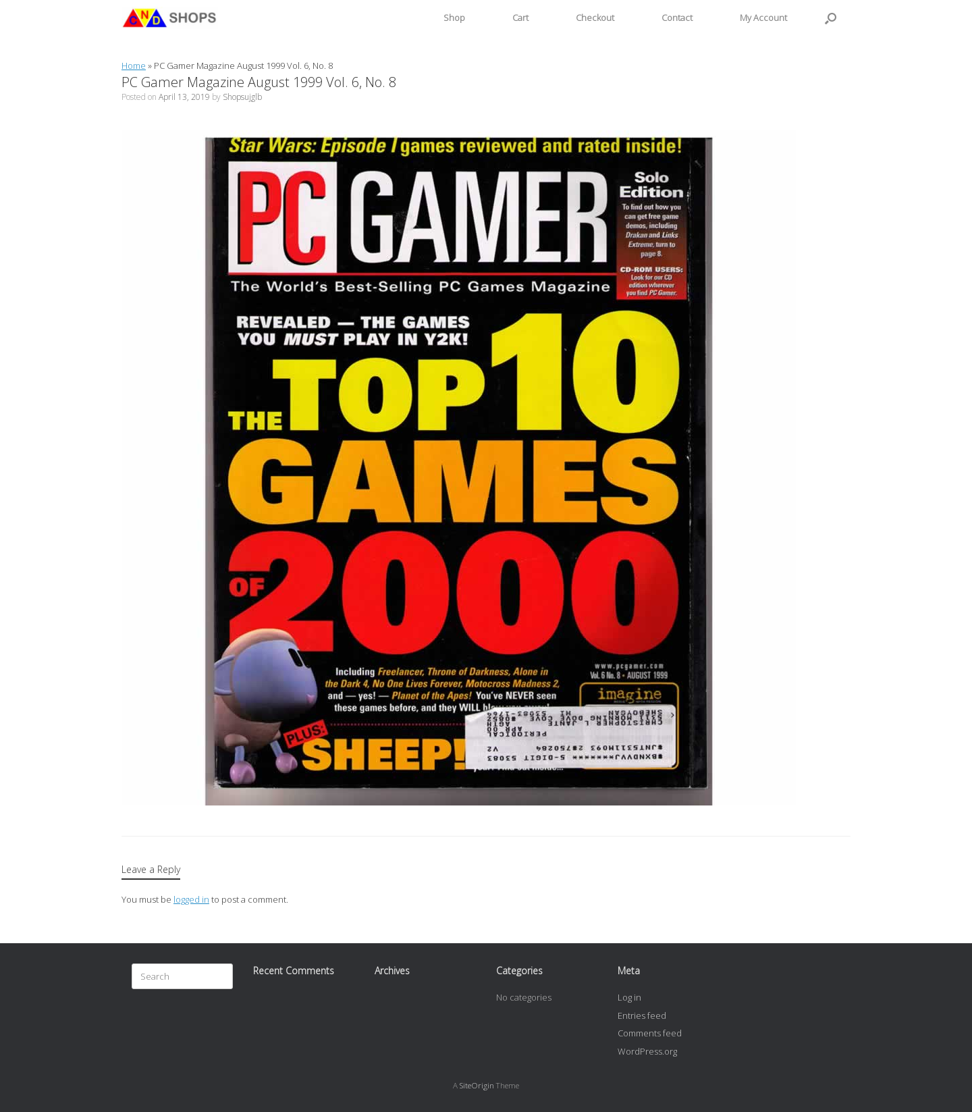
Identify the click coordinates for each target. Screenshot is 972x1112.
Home (134, 65)
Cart (520, 17)
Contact (677, 17)
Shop (454, 17)
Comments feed (650, 1033)
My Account (763, 17)
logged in (191, 899)
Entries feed (642, 1015)
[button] (830, 18)
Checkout (595, 17)
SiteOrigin (477, 1085)
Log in (629, 997)
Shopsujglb (242, 97)
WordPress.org (647, 1051)
